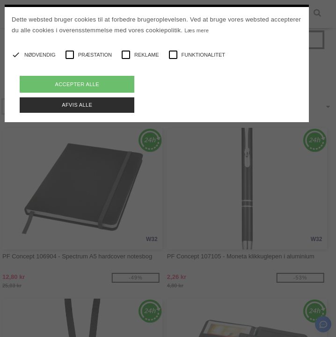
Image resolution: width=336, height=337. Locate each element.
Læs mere (196, 30)
